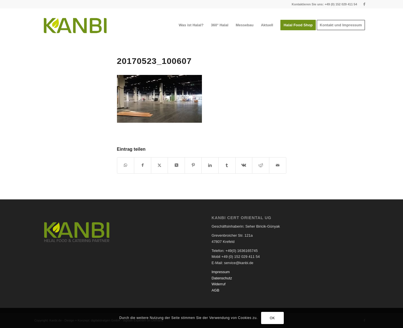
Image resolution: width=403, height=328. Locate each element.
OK (272, 318)
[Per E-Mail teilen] (277, 165)
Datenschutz (222, 278)
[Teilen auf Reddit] (260, 165)
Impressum (221, 272)
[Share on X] (176, 165)
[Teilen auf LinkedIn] (210, 165)
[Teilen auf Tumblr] (227, 165)
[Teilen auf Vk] (244, 165)
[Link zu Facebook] (364, 4)
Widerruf (218, 284)
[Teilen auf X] (159, 165)
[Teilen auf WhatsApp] (125, 165)
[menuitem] (191, 25)
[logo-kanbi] (75, 25)
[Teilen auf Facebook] (142, 165)
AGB (215, 290)
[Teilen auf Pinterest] (193, 165)
